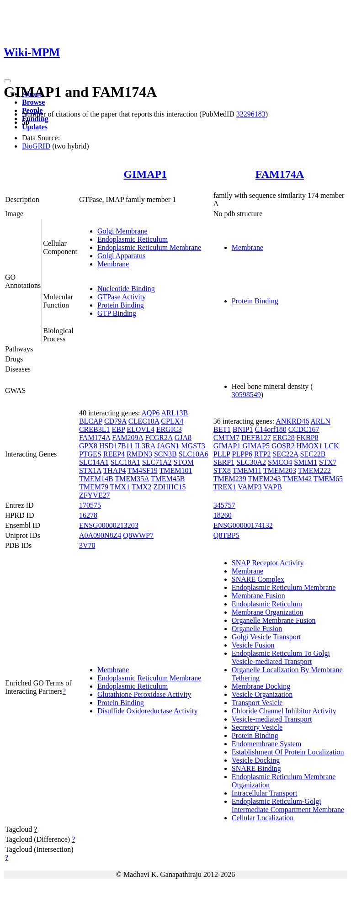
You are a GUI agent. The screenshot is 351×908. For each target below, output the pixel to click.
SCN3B (165, 454)
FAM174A (279, 174)
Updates (35, 127)
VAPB (272, 487)
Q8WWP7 (138, 535)
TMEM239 (229, 479)
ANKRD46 (292, 421)
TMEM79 (93, 487)
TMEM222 (314, 470)
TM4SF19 (143, 470)
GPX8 (88, 446)
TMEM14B (96, 479)
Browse (33, 102)
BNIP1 (243, 429)
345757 (224, 505)
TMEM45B (168, 479)
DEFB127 (256, 437)
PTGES (90, 454)
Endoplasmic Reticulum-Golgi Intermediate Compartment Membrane (288, 805)
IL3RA (145, 446)
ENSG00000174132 (243, 525)
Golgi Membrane (122, 231)
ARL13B (174, 413)
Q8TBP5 (226, 535)
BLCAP (90, 421)
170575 (90, 505)
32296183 (251, 114)
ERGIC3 (169, 429)
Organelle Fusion (257, 628)
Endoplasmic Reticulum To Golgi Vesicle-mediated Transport (281, 657)
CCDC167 (303, 429)
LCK (331, 446)
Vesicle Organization (262, 694)
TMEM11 (247, 470)
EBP (118, 429)
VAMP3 (249, 487)
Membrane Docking (261, 686)
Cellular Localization (263, 818)
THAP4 (114, 470)
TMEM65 (328, 479)
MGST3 (193, 446)
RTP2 (262, 454)
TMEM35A (132, 479)
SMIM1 (305, 462)
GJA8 (183, 437)
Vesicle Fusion (253, 645)
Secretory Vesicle (257, 727)
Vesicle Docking (256, 760)
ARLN (320, 421)
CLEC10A (144, 421)
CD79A (115, 421)
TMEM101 (176, 470)
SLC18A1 (125, 462)
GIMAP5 (256, 446)
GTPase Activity (121, 297)
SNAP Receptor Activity (268, 563)
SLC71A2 (157, 462)
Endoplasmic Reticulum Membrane (149, 247)
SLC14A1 (94, 462)
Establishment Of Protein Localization (288, 752)
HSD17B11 (116, 446)
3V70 (87, 545)
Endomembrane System (266, 744)
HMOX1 (310, 446)
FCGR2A (158, 437)
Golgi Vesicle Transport (266, 637)
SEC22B (312, 454)
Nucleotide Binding (126, 288)
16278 (88, 515)
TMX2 (142, 487)
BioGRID (36, 146)
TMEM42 (297, 479)
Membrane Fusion (258, 596)
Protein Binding (120, 305)
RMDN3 (139, 454)
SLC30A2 (251, 462)
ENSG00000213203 (108, 525)
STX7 (327, 462)
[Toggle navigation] (7, 81)
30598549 (246, 394)
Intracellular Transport (265, 793)
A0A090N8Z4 (100, 535)
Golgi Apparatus (121, 256)
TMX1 (120, 487)
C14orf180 (271, 429)
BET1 (222, 429)
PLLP (221, 454)
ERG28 (284, 437)
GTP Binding (116, 313)
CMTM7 (226, 437)
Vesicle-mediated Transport (272, 719)
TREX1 (224, 487)
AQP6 (150, 413)
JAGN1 (168, 446)
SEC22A (285, 454)
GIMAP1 (145, 174)
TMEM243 (264, 479)
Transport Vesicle (257, 702)
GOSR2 (283, 446)
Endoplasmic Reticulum (132, 239)
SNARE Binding (256, 768)
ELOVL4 (140, 429)
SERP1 (223, 462)
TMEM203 (279, 470)
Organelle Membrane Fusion (274, 620)
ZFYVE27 (94, 495)
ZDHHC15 (169, 487)
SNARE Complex (258, 579)
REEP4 (114, 454)
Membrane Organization (267, 612)
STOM (184, 462)
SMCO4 (280, 462)
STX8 (222, 470)
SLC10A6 (193, 454)
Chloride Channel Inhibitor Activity (284, 711)
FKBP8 (308, 437)
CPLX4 (172, 421)
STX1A (90, 470)
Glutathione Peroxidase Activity (144, 694)
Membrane (113, 264)
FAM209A (127, 437)
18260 (222, 515)
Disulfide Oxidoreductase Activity (147, 711)
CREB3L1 (94, 429)
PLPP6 (242, 454)
